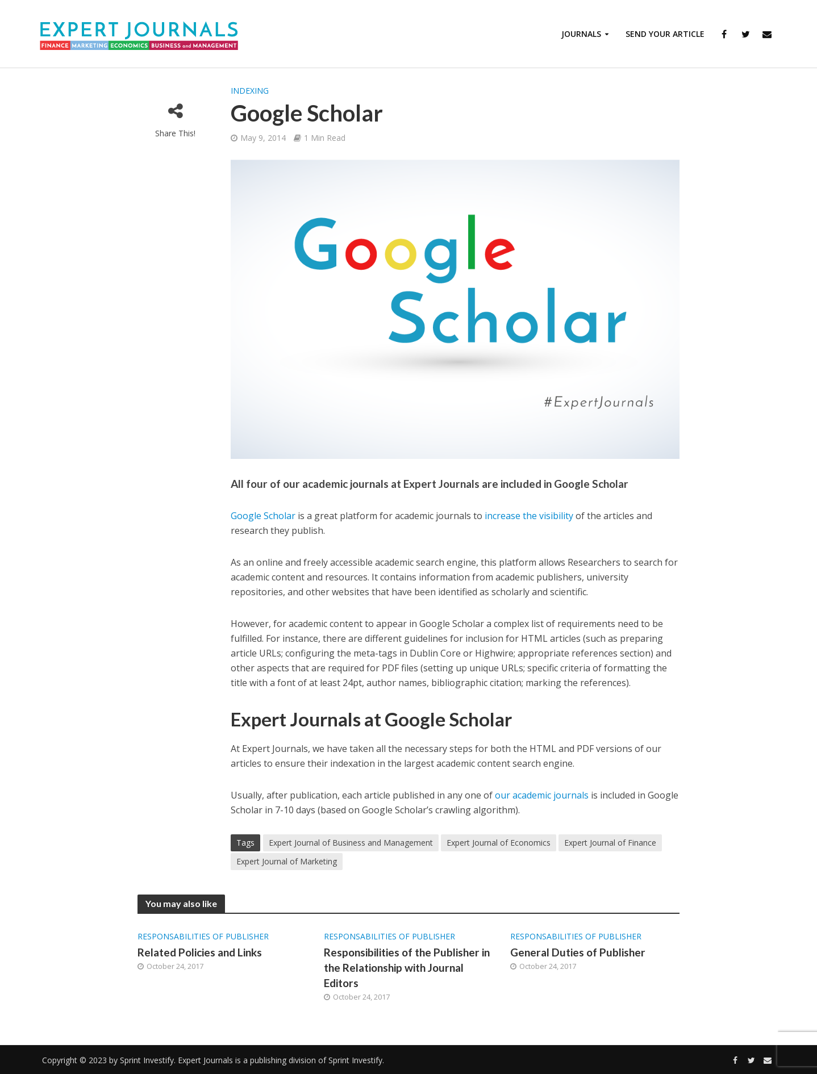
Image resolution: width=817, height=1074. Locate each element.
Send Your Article (665, 33)
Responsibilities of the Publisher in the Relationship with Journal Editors (407, 967)
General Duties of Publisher (577, 952)
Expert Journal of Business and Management (351, 842)
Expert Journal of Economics (499, 842)
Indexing (250, 90)
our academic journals (542, 795)
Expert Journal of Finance (610, 842)
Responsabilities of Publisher (203, 936)
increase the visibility (529, 515)
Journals (581, 33)
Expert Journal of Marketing (286, 861)
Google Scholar (263, 515)
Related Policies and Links (199, 952)
